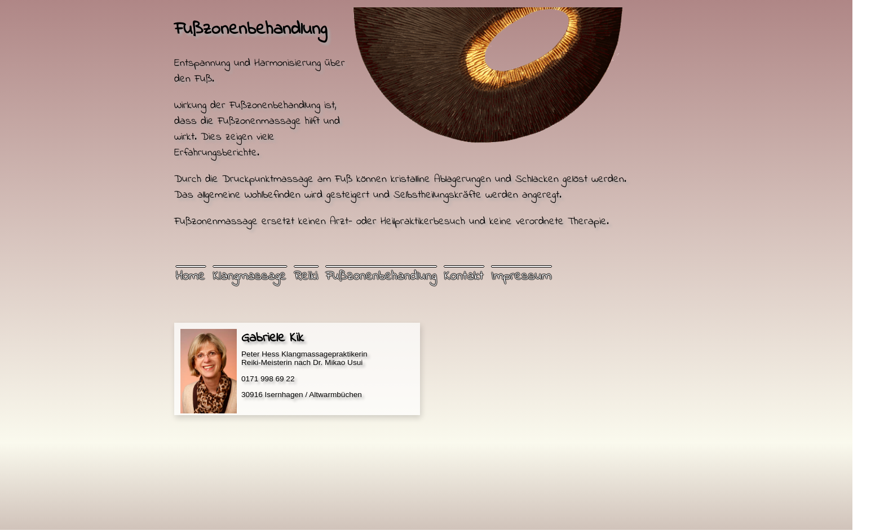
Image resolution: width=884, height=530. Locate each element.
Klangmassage (249, 276)
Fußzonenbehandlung (381, 276)
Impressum (521, 276)
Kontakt (464, 276)
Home (190, 276)
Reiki (306, 276)
